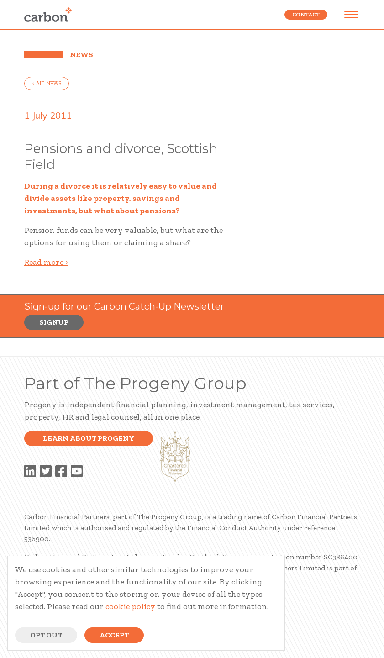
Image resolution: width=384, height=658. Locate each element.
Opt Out (46, 635)
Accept (114, 635)
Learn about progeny (88, 438)
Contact (306, 14)
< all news (46, 83)
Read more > (46, 262)
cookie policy (130, 606)
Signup (53, 322)
